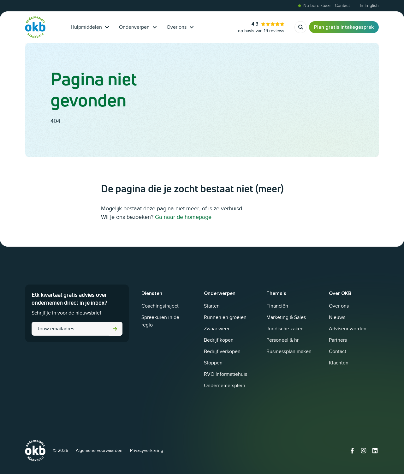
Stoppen (213, 363)
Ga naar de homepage (183, 217)
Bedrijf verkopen (222, 351)
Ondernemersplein (224, 385)
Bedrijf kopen (219, 340)
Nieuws (337, 317)
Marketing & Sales (286, 317)
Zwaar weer (216, 329)
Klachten (338, 363)
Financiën (277, 306)
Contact (337, 351)
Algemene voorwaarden (99, 450)
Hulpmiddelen (90, 27)
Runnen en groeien (225, 317)
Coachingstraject (160, 306)
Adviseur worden (347, 329)
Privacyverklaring (146, 450)
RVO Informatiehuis (225, 374)
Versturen (114, 329)
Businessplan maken (289, 351)
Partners (338, 340)
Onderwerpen (138, 27)
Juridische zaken (285, 329)
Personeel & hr (282, 340)
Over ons (180, 27)
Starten (212, 306)
